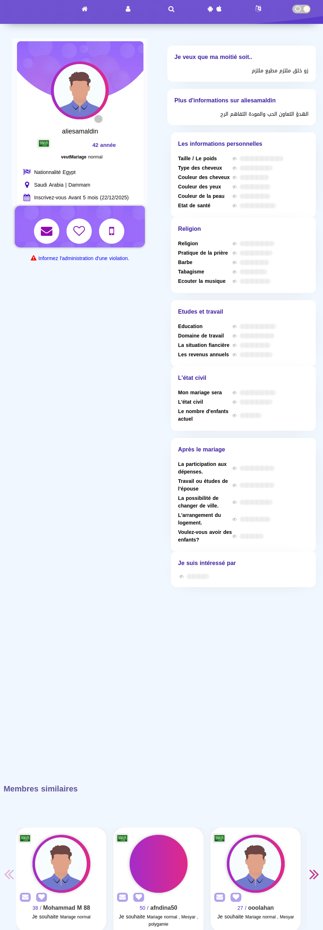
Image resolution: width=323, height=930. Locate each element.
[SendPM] (23, 898)
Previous (9, 874)
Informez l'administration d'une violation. (83, 258)
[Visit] (61, 864)
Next (314, 874)
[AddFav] (40, 898)
